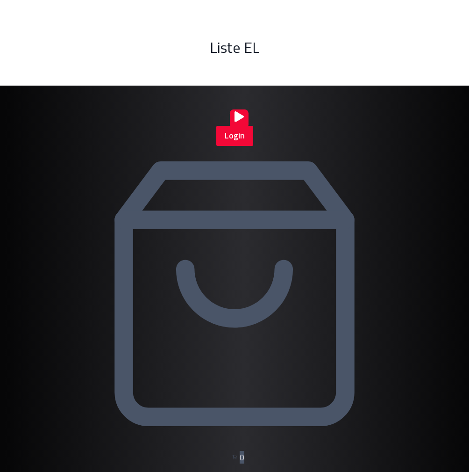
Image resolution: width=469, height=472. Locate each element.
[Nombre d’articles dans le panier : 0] (234, 457)
